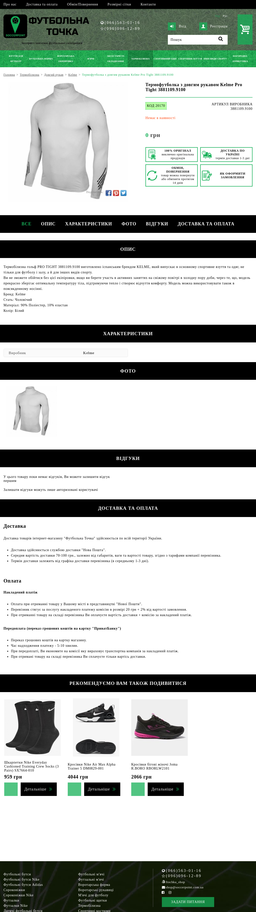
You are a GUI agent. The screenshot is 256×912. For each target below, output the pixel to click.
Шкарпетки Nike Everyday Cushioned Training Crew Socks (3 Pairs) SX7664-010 (31, 766)
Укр (217, 16)
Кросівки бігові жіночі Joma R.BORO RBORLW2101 (154, 766)
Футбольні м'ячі (91, 874)
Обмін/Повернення (82, 4)
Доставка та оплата (42, 4)
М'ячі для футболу (93, 895)
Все (25, 224)
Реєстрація (213, 26)
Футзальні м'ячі (91, 879)
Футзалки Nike (15, 906)
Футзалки (11, 900)
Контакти (148, 4)
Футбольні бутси (17, 874)
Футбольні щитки (92, 900)
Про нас (9, 4)
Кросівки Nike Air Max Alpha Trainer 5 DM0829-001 (92, 766)
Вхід (177, 26)
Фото (129, 224)
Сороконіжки (14, 890)
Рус (225, 16)
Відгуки (157, 224)
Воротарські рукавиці (96, 890)
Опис (47, 224)
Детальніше (35, 789)
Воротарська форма (94, 885)
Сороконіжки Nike (18, 895)
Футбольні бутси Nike (21, 879)
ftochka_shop (175, 882)
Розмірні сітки (119, 4)
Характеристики (88, 224)
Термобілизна (89, 906)
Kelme (88, 353)
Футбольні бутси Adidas (23, 885)
